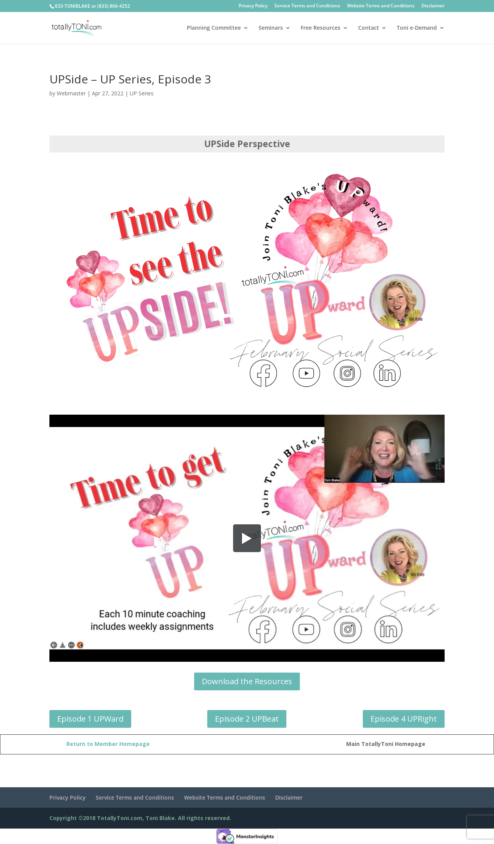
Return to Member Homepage (108, 743)
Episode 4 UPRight (403, 719)
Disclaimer (433, 6)
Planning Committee (214, 28)
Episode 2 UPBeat (247, 719)
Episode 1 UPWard (90, 719)
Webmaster (71, 93)
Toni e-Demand (417, 28)
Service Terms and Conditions (307, 6)
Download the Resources (247, 681)
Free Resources (320, 28)
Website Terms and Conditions (380, 6)
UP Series (142, 93)
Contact (368, 28)
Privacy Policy (253, 6)
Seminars (271, 28)
